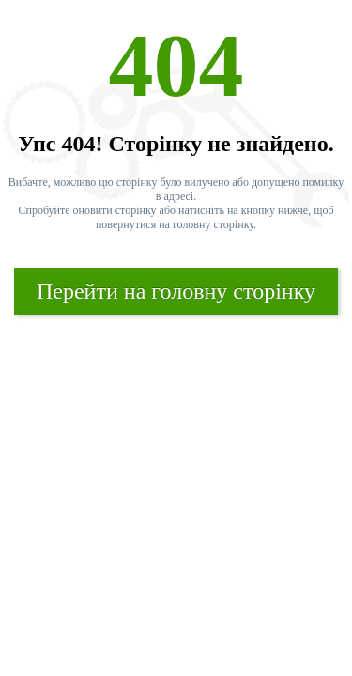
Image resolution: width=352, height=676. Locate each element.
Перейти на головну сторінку (176, 291)
